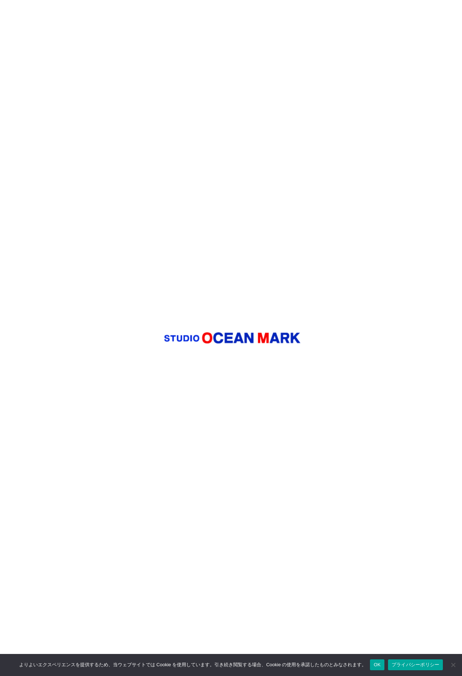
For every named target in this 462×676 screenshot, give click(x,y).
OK (377, 664)
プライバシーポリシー (416, 664)
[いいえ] (453, 664)
